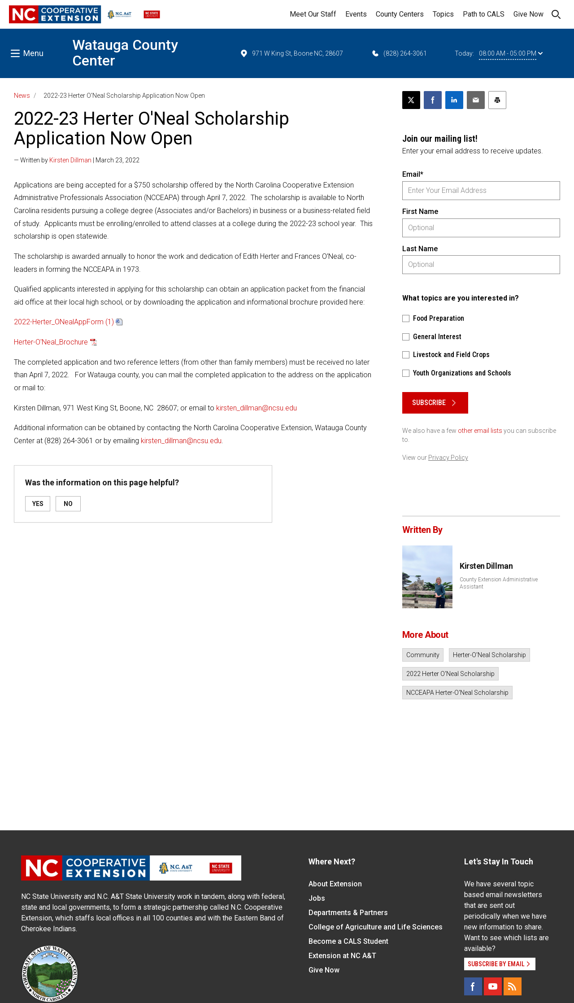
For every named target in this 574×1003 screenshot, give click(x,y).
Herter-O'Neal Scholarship (489, 654)
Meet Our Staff (313, 14)
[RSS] (513, 986)
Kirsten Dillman (70, 160)
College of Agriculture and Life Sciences (376, 927)
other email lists (480, 430)
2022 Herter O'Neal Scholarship (450, 673)
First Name (420, 211)
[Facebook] (473, 986)
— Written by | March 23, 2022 (76, 160)
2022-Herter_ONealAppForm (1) (64, 322)
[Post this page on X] (411, 100)
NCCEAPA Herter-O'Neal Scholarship (457, 692)
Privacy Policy (448, 457)
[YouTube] (493, 986)
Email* (412, 174)
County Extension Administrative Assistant (499, 583)
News (22, 95)
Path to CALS (483, 14)
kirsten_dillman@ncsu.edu (256, 408)
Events (356, 14)
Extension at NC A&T (342, 955)
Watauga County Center (125, 52)
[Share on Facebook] (433, 100)
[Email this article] (476, 100)
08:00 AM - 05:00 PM (511, 53)
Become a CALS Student (348, 941)
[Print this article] (497, 100)
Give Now (528, 14)
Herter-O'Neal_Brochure (51, 342)
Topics (443, 14)
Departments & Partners (348, 912)
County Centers (400, 14)
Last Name (420, 248)
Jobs (317, 898)
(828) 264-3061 (399, 53)
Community (422, 654)
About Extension (335, 884)
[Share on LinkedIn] (454, 100)
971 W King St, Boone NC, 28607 (291, 53)
